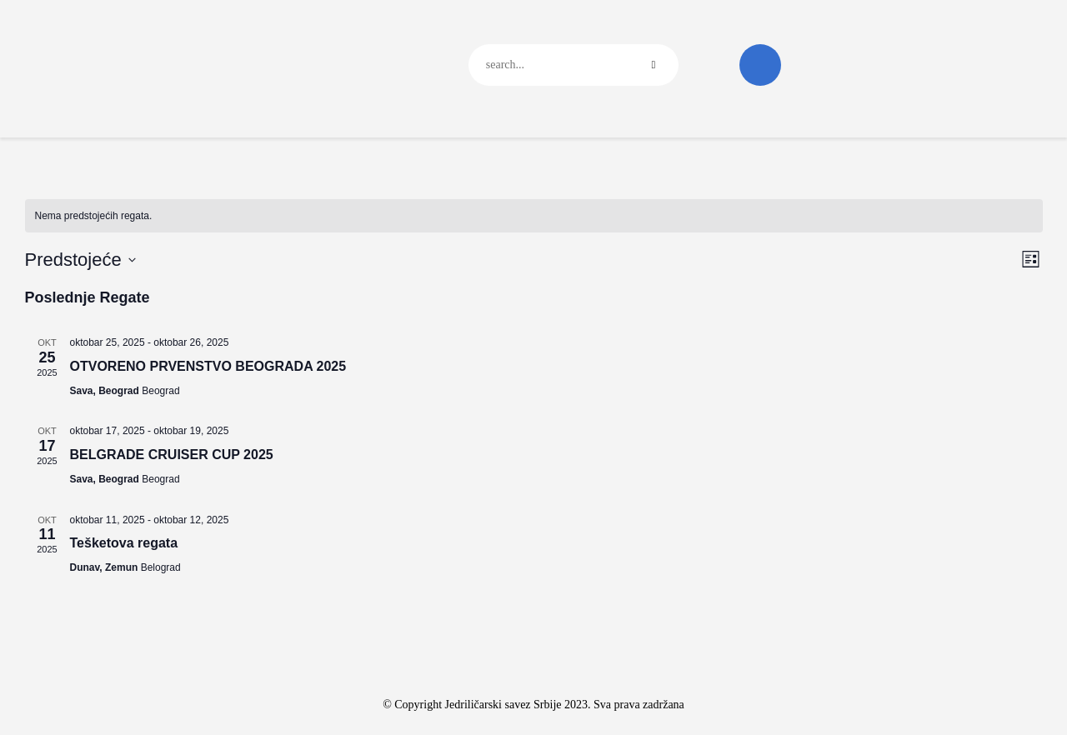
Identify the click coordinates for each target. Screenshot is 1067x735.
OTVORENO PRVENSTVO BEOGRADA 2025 (208, 366)
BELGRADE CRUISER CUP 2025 (171, 455)
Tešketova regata (124, 543)
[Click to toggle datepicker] (80, 259)
